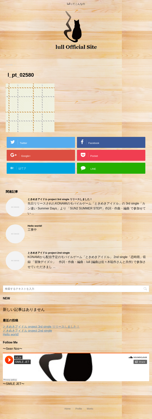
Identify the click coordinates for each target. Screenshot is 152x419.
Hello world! (35, 225)
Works (90, 408)
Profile (78, 408)
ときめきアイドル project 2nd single (49, 252)
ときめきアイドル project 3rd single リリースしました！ (60, 199)
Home (68, 408)
